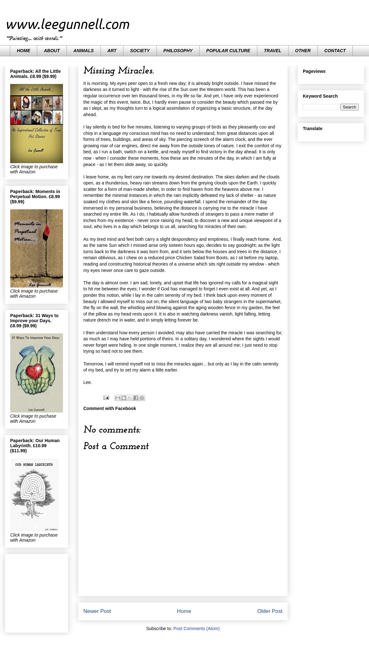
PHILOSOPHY (178, 50)
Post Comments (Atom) (196, 628)
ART (112, 50)
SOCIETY (140, 50)
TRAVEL (273, 50)
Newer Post (97, 611)
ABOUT (52, 50)
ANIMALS (83, 50)
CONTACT (335, 50)
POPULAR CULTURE (228, 50)
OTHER (303, 50)
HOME (23, 50)
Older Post (269, 611)
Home (184, 611)
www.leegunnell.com (67, 24)
